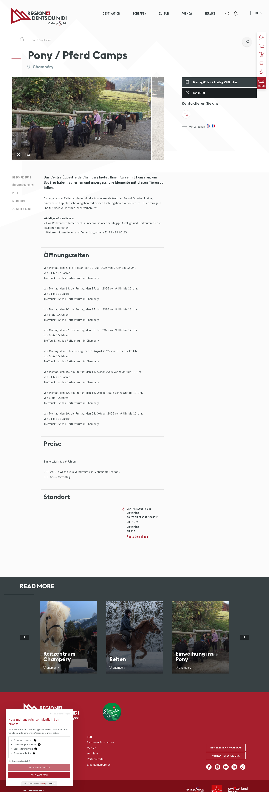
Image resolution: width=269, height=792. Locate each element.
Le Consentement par (39, 783)
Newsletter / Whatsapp (226, 747)
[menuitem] (111, 17)
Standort (18, 201)
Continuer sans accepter (60, 714)
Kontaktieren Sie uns (226, 755)
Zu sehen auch (22, 209)
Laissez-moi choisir (39, 767)
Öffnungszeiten (23, 185)
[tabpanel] (81, 118)
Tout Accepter (39, 775)
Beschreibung (21, 177)
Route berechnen (137, 536)
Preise (16, 193)
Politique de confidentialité (19, 761)
